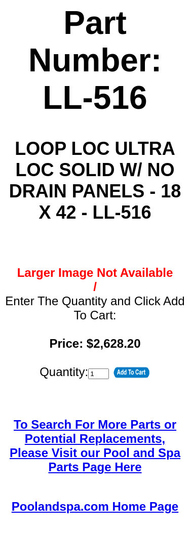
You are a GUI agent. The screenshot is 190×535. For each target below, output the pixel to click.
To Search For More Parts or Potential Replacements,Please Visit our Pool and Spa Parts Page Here (95, 446)
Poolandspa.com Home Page (95, 506)
